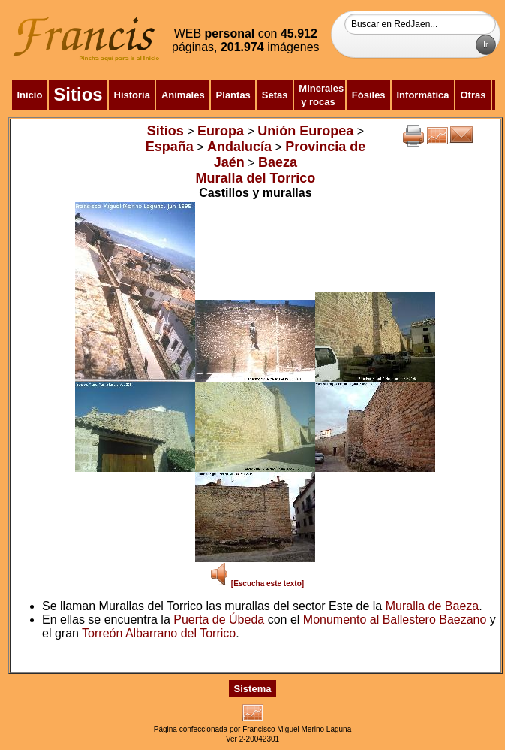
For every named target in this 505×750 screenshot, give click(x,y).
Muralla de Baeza (432, 606)
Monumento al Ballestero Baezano (395, 619)
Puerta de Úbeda (218, 619)
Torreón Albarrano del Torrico (159, 633)
